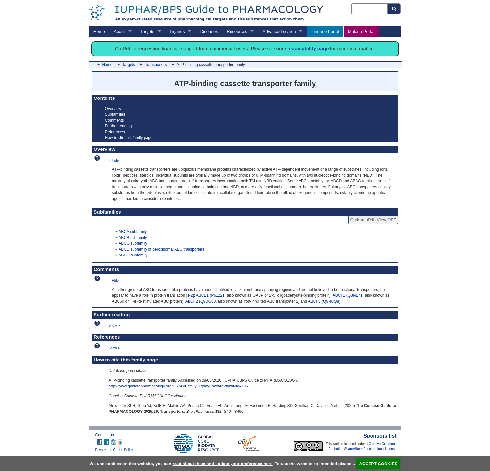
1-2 (190, 295)
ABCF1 (339, 295)
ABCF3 (314, 301)
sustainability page (307, 48)
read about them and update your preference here (223, 463)
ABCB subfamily (133, 237)
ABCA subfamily (133, 231)
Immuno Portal (325, 31)
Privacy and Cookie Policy (114, 449)
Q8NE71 (355, 295)
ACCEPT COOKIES (378, 463)
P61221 (217, 295)
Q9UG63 (208, 301)
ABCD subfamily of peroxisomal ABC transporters (161, 249)
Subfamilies (115, 114)
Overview (113, 108)
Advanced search (279, 31)
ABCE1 (202, 295)
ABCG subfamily (133, 255)
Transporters (156, 64)
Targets (147, 31)
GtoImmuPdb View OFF (373, 219)
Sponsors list (379, 435)
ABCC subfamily (133, 243)
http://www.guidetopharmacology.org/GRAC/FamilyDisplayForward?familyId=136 (178, 386)
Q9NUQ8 (331, 301)
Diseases (209, 31)
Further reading (118, 126)
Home (99, 31)
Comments (114, 120)
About (119, 31)
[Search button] (394, 8)
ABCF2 (191, 301)
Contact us (104, 435)
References (115, 132)
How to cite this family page (129, 138)
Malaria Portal (361, 31)
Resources (237, 31)
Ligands (177, 31)
